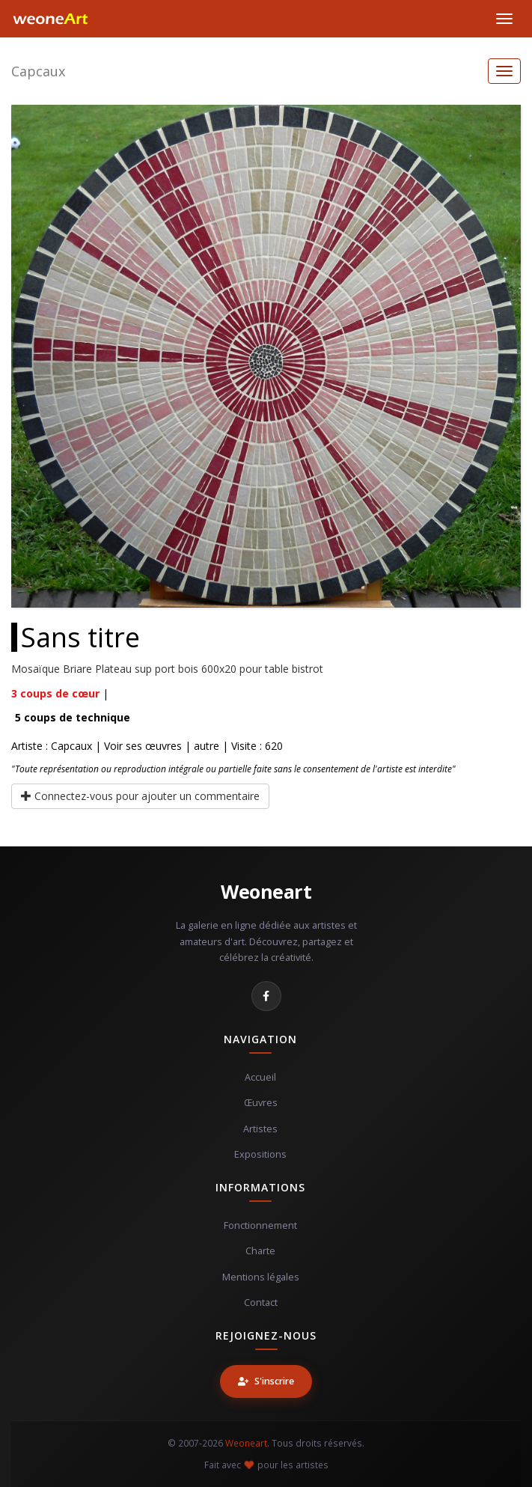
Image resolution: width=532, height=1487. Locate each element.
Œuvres (261, 1102)
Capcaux (38, 71)
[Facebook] (266, 996)
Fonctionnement (260, 1225)
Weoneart (266, 891)
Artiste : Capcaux (51, 746)
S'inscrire (266, 1381)
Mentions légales (260, 1277)
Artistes (260, 1129)
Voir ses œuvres (143, 746)
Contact (261, 1302)
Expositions (260, 1154)
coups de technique (72, 717)
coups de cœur (55, 693)
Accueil (260, 1077)
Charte (260, 1251)
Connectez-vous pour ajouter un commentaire (140, 796)
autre (206, 746)
